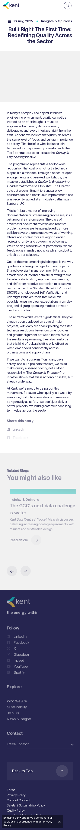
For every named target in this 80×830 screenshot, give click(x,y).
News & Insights (19, 720)
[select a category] (40, 745)
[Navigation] (76, 5)
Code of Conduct (18, 800)
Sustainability (17, 708)
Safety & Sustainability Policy (26, 805)
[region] (40, 523)
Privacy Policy (16, 795)
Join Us (13, 714)
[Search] (67, 5)
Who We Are (17, 702)
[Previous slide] (12, 571)
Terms (11, 790)
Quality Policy (16, 810)
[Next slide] (25, 571)
